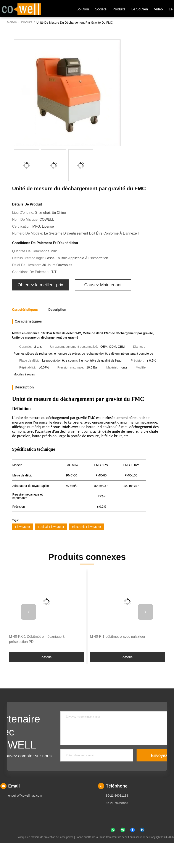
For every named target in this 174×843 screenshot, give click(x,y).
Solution (82, 9)
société (100, 9)
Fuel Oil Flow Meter (51, 526)
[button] (28, 612)
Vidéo (158, 9)
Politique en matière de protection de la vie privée (44, 837)
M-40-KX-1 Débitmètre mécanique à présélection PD (36, 639)
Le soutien (139, 9)
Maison (12, 22)
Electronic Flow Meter (86, 526)
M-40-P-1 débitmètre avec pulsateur (117, 636)
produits (119, 9)
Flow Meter (22, 526)
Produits (26, 22)
